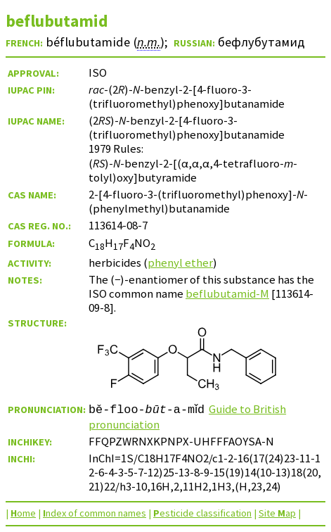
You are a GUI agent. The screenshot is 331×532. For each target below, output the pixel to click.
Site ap (277, 513)
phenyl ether (180, 262)
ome (23, 513)
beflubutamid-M (227, 293)
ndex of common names (94, 513)
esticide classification (202, 513)
